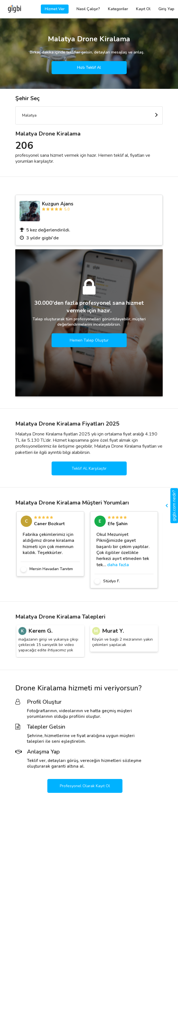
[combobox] (89, 115)
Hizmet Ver (55, 9)
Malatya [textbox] (29, 115)
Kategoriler (118, 9)
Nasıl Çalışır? (88, 9)
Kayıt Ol (143, 9)
